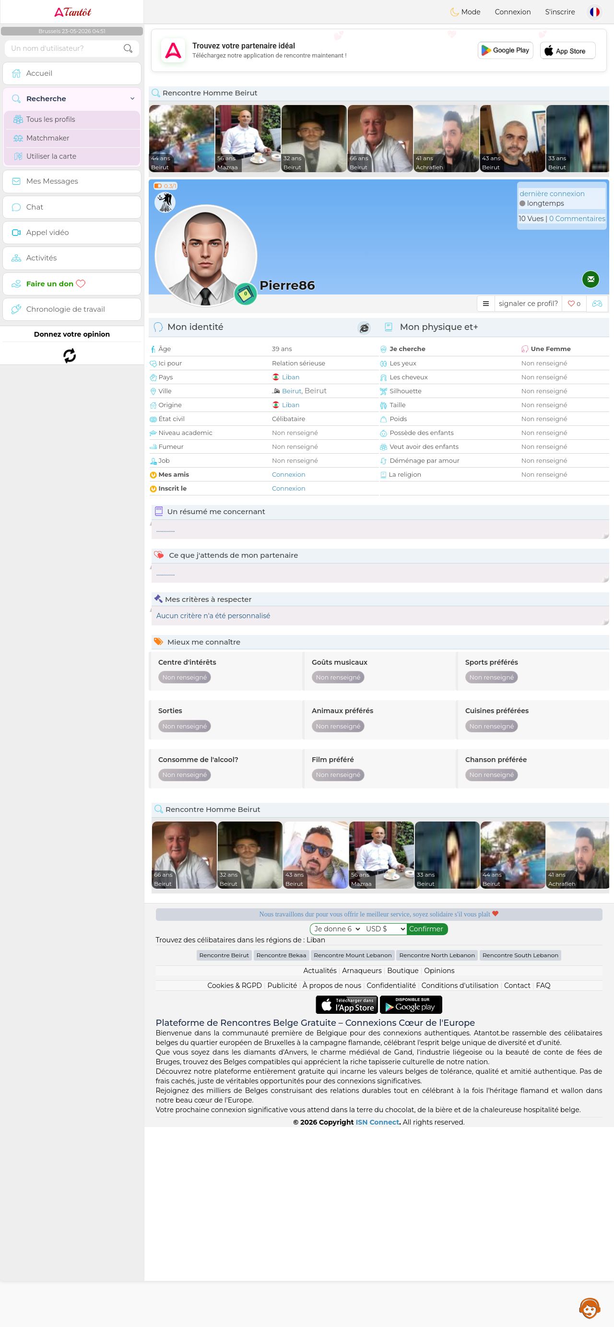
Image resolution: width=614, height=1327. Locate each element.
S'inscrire (560, 12)
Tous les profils (44, 119)
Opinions (439, 1170)
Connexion (513, 12)
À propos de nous (332, 1185)
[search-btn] (128, 48)
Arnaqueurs (361, 1170)
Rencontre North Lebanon (437, 1155)
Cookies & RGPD (234, 1185)
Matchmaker (41, 138)
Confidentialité (391, 1185)
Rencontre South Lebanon (521, 1155)
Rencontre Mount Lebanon (353, 1155)
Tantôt (72, 12)
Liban (290, 377)
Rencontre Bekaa (282, 1155)
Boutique (403, 1170)
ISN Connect (378, 1322)
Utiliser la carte (44, 156)
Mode (465, 12)
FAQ (543, 1185)
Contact (517, 1185)
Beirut (292, 391)
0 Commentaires (577, 218)
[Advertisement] (379, 50)
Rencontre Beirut (224, 1155)
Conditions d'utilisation (460, 1185)
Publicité (282, 1185)
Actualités (319, 1170)
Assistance (590, 1308)
